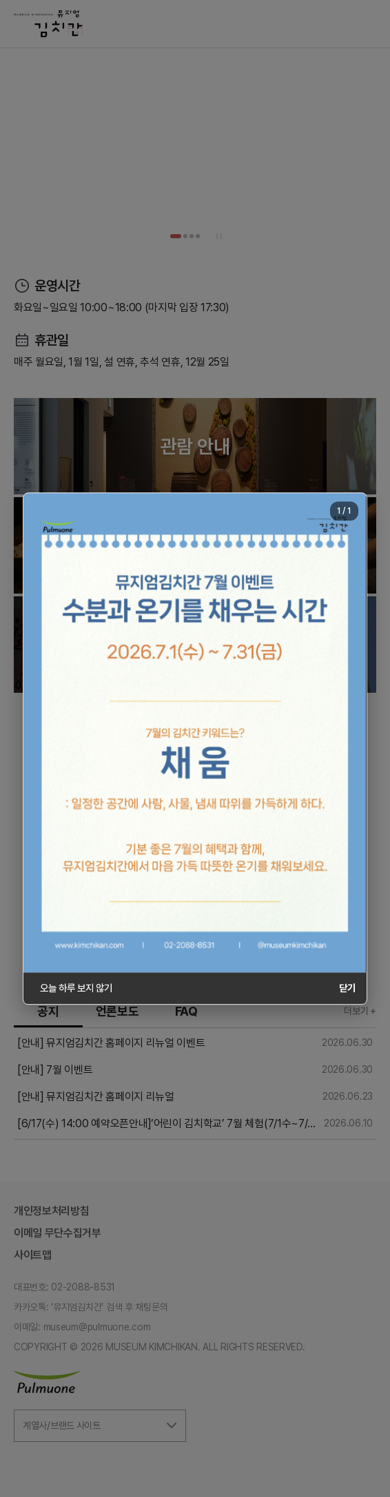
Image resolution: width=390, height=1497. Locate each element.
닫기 (347, 988)
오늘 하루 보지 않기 (76, 988)
